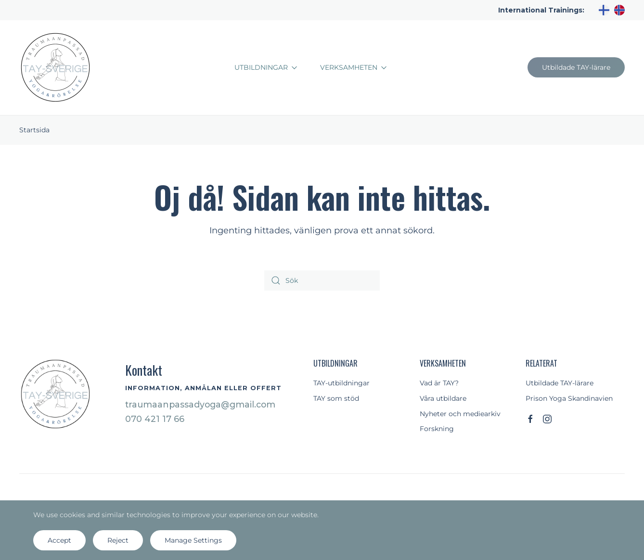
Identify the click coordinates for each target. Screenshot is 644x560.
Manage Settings (193, 540)
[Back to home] (55, 67)
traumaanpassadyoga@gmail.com (200, 404)
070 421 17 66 (154, 419)
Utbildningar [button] (265, 67)
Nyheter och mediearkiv (460, 413)
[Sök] (322, 280)
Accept (59, 540)
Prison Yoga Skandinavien (569, 398)
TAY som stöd (336, 398)
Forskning (437, 428)
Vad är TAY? (439, 383)
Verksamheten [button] (353, 67)
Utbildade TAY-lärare (576, 67)
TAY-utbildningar (341, 383)
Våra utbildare (443, 398)
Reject (118, 540)
